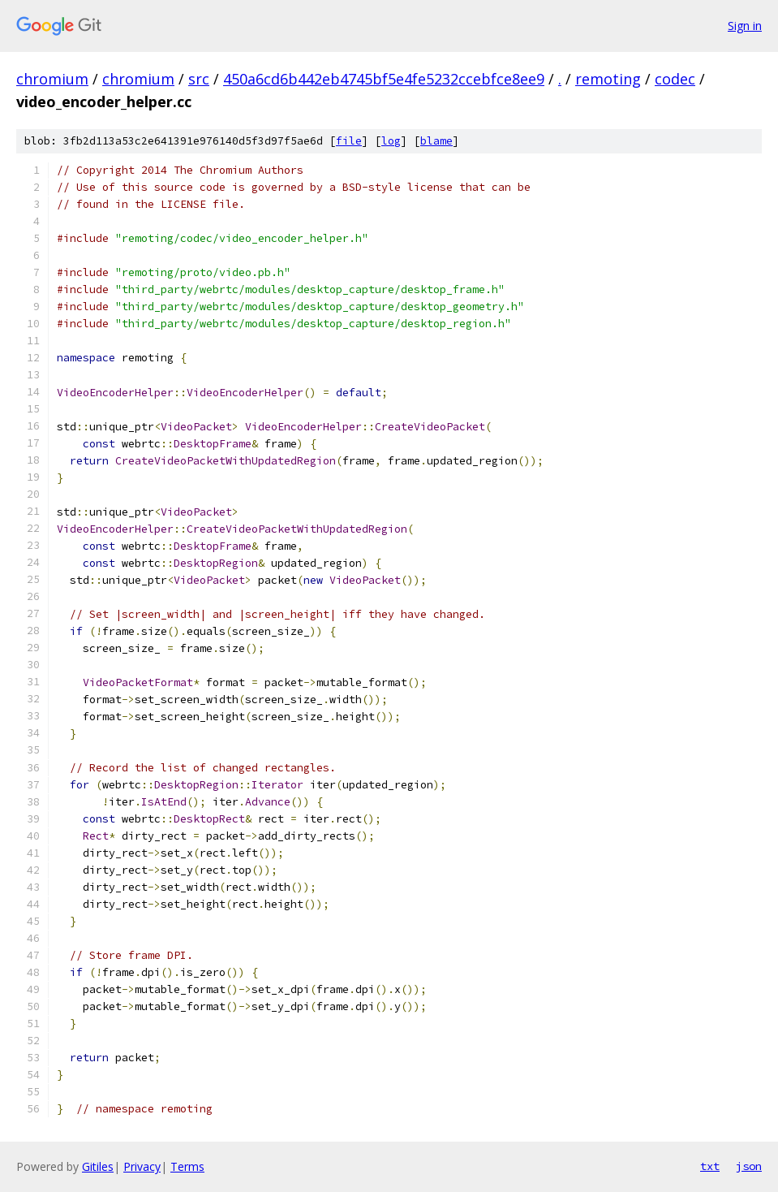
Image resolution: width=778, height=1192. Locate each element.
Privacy (142, 1166)
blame (436, 141)
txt (710, 1166)
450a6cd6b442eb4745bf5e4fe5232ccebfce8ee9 (383, 79)
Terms (187, 1166)
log (391, 141)
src (198, 79)
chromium (52, 79)
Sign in (745, 25)
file (349, 141)
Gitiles (98, 1166)
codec (675, 79)
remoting (608, 79)
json (749, 1166)
